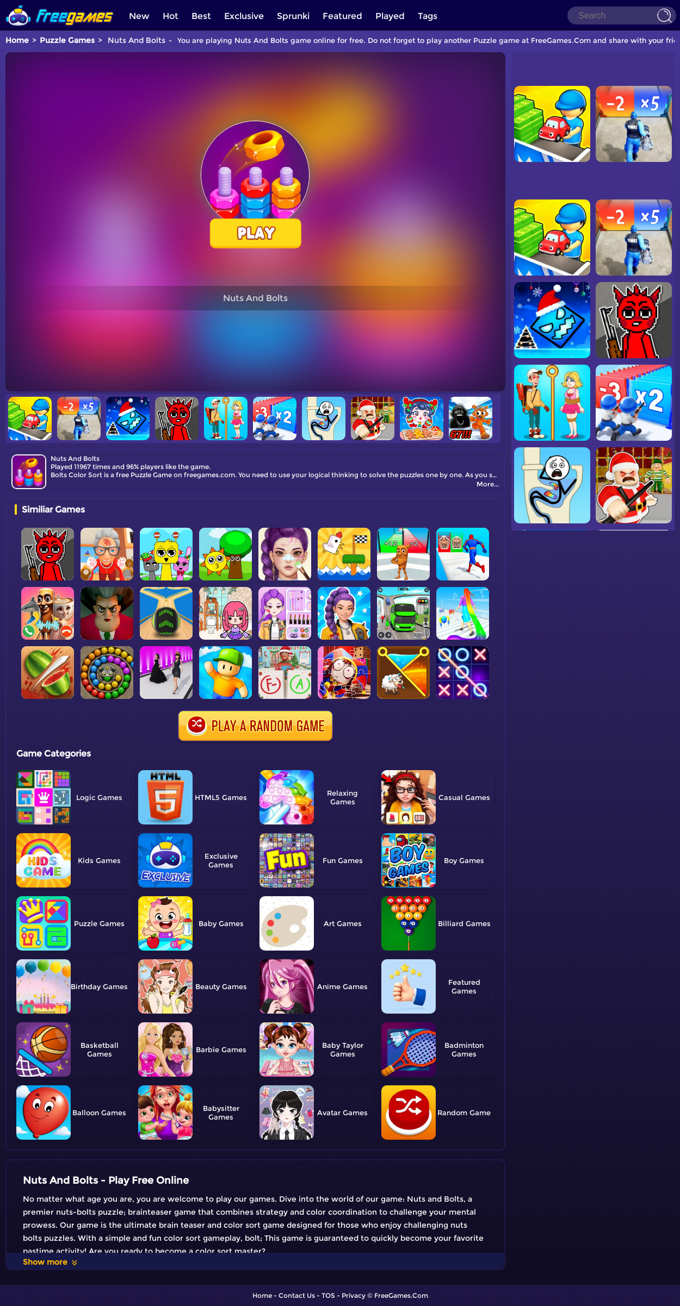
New (139, 16)
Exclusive (244, 16)
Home (17, 40)
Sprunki (293, 16)
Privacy (354, 1295)
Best (201, 16)
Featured (342, 16)
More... (488, 484)
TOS (328, 1295)
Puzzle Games (67, 40)
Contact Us (297, 1295)
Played (390, 16)
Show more (51, 1262)
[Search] (621, 15)
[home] (60, 4)
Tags (427, 16)
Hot (170, 16)
